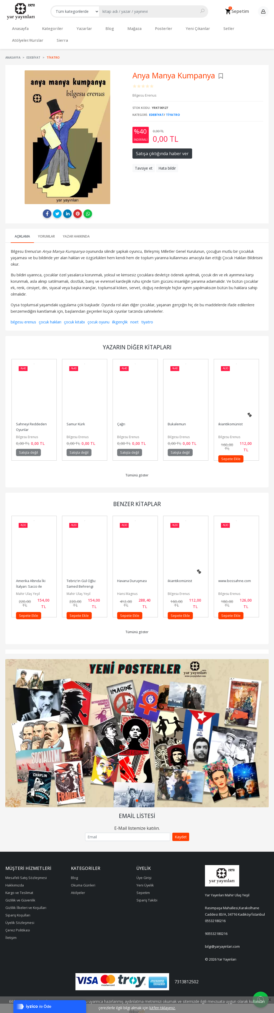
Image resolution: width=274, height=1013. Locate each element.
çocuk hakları (50, 316)
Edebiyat (156, 109)
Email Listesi (137, 810)
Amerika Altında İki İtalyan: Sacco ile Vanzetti (33, 581)
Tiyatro (173, 109)
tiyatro (147, 316)
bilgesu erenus (23, 316)
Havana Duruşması (134, 575)
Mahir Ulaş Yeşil (30, 588)
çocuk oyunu (98, 316)
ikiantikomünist (232, 418)
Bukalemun (179, 418)
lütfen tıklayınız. (162, 1007)
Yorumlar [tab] (46, 231)
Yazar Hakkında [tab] (76, 231)
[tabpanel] (137, 728)
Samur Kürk (77, 418)
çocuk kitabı (74, 316)
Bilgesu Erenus (29, 431)
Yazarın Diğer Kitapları (137, 342)
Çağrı (123, 418)
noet (134, 316)
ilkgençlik (120, 316)
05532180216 (215, 915)
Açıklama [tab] (22, 231)
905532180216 (216, 928)
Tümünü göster (137, 470)
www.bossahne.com (236, 575)
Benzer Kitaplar (137, 498)
